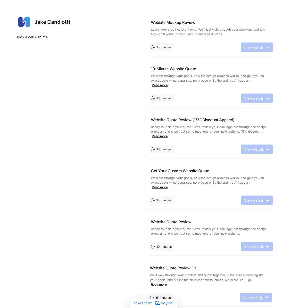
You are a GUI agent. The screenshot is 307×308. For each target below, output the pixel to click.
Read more (160, 85)
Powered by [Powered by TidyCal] (153, 303)
